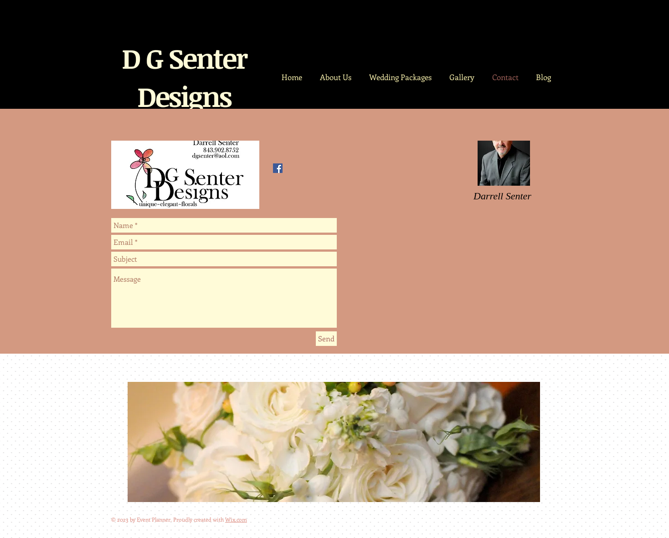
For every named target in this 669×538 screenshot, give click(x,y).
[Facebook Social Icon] (278, 168)
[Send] (326, 338)
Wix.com (236, 519)
